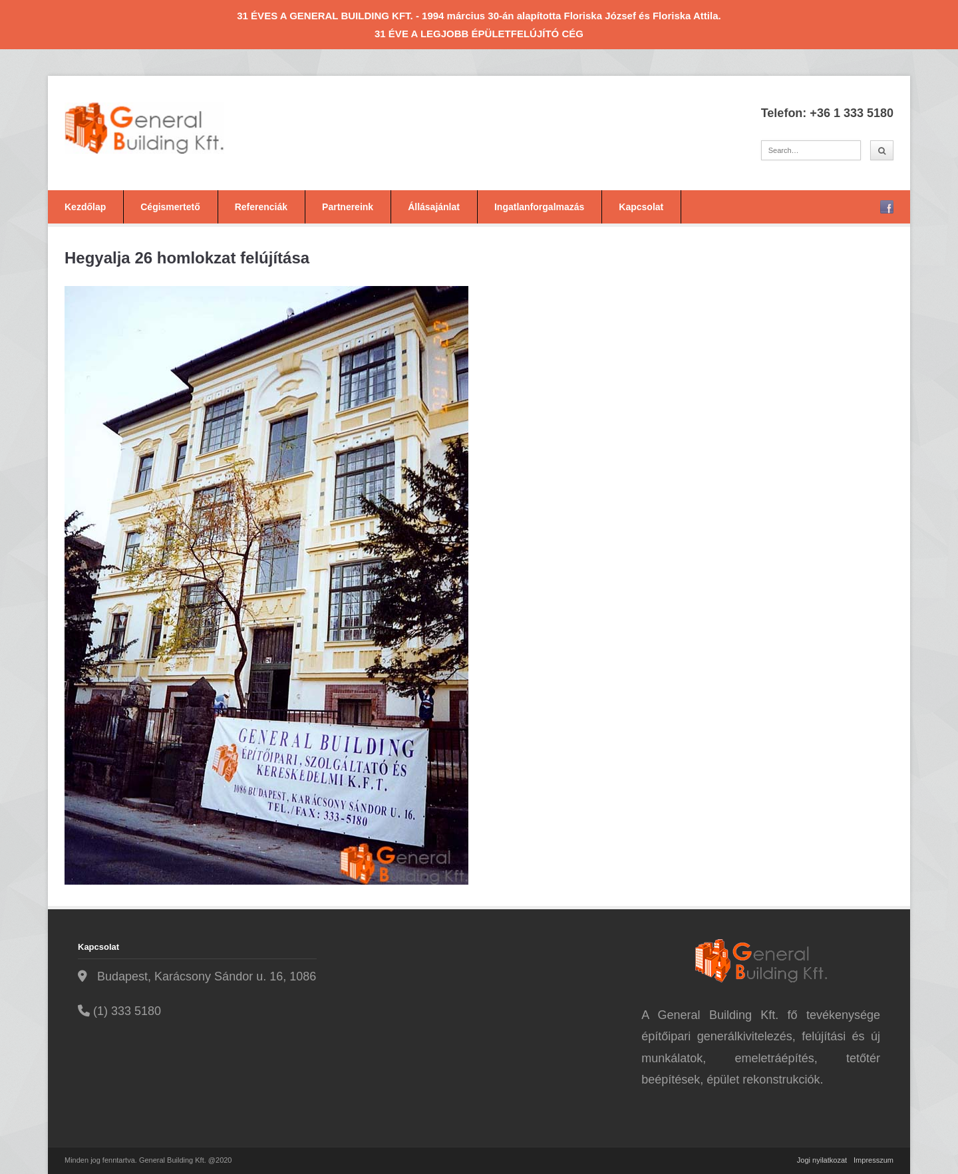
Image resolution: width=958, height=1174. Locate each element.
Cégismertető (170, 207)
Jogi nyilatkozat (822, 1160)
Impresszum (873, 1160)
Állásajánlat (434, 207)
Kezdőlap (85, 207)
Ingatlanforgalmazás (539, 207)
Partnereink (347, 207)
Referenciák (261, 207)
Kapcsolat (641, 207)
